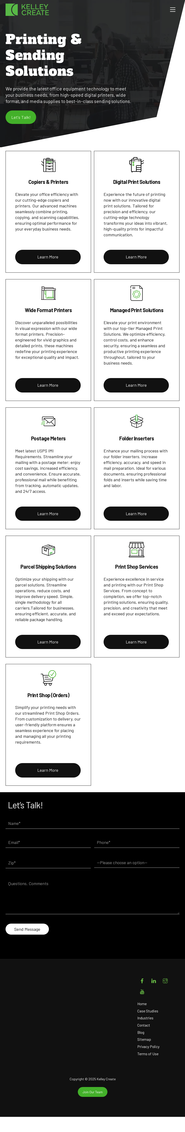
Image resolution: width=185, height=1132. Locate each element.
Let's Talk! (22, 129)
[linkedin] (154, 995)
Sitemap (144, 1054)
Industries (145, 1033)
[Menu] (173, 9)
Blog (141, 1047)
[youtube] (142, 1005)
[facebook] (142, 995)
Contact (143, 1040)
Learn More (47, 272)
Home (142, 1018)
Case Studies (148, 1025)
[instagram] (165, 995)
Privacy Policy (148, 1061)
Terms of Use (148, 1068)
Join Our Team (93, 1107)
